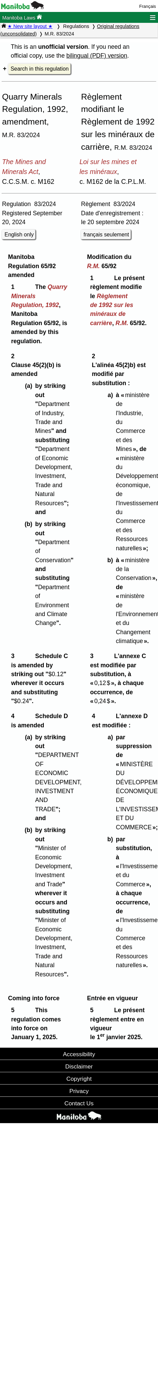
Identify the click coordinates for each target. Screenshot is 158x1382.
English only (19, 234)
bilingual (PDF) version (96, 55)
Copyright (79, 1078)
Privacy (79, 1091)
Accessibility (79, 1054)
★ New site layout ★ (30, 26)
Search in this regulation (40, 69)
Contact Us (78, 1103)
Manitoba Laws (22, 17)
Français (147, 6)
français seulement (106, 234)
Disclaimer (79, 1066)
